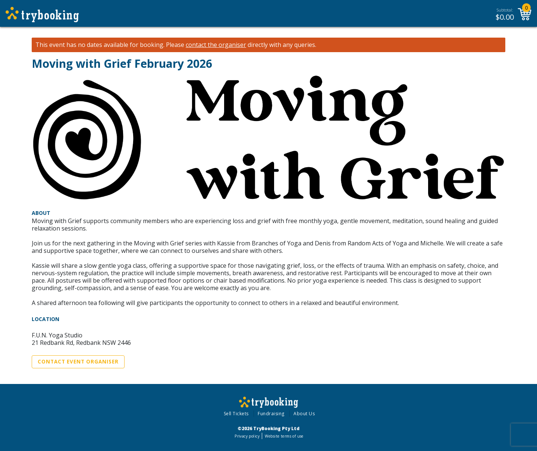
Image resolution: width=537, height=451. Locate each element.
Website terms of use (284, 436)
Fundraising (271, 413)
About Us (304, 413)
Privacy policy (247, 436)
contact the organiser (216, 44)
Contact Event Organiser (78, 361)
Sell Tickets (236, 413)
